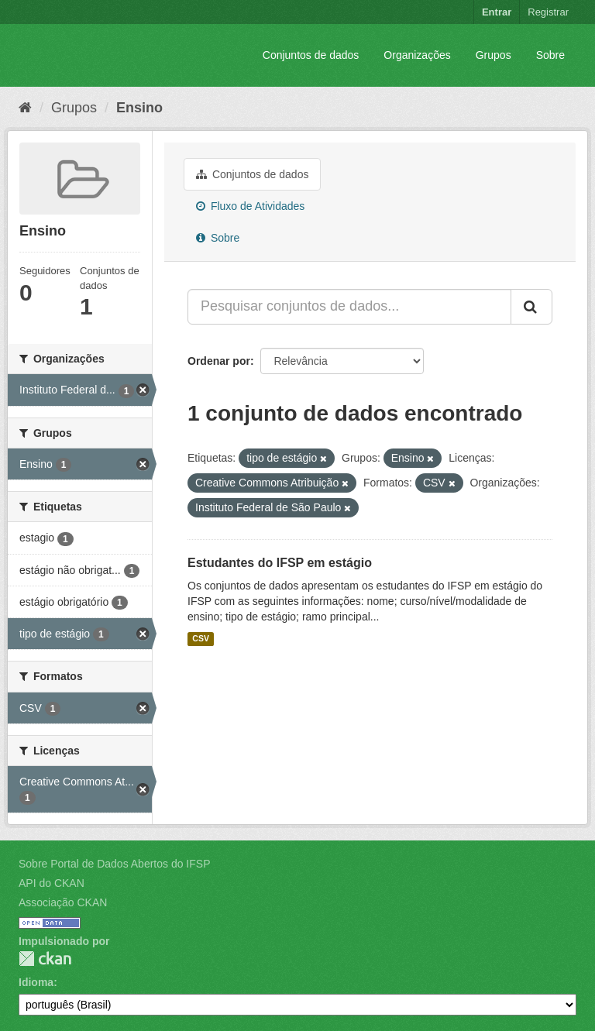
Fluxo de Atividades (250, 206)
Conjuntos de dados (311, 55)
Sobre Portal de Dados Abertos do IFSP (114, 863)
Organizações (416, 55)
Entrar (496, 12)
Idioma (36, 982)
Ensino (139, 107)
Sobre (550, 55)
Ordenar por (218, 361)
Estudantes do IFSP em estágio (279, 562)
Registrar (548, 12)
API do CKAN (51, 883)
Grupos (493, 55)
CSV (200, 639)
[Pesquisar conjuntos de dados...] (349, 307)
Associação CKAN (63, 902)
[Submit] (531, 307)
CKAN (45, 958)
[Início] (25, 107)
